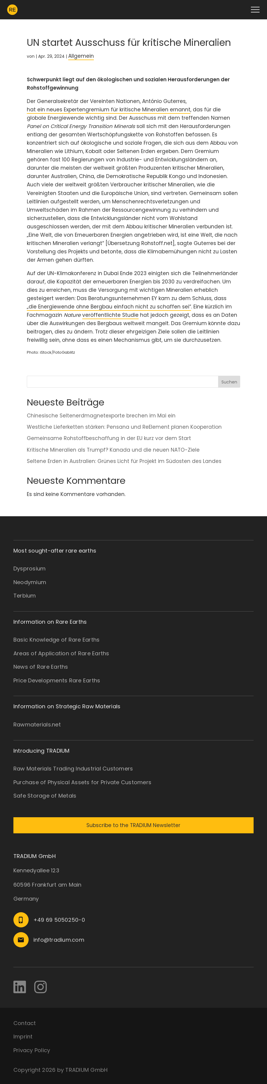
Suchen (229, 382)
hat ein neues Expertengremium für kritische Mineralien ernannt (108, 109)
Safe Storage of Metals (45, 795)
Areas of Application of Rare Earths (61, 653)
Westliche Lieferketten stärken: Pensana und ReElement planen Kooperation (124, 427)
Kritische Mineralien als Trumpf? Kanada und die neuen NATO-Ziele (114, 449)
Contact (24, 1023)
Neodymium (29, 582)
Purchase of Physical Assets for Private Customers (82, 782)
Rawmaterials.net (37, 724)
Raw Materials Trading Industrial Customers (73, 768)
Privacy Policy (31, 1050)
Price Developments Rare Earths (56, 680)
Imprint (23, 1036)
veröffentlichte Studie (110, 315)
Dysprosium (29, 568)
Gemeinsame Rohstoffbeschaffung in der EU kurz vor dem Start (109, 438)
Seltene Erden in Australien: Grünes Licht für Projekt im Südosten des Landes (125, 461)
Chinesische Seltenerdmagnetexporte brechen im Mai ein (101, 415)
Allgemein (81, 56)
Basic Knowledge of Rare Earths (56, 639)
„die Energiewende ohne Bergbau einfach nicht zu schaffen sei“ (109, 306)
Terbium (24, 595)
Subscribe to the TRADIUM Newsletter (133, 825)
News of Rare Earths (40, 666)
